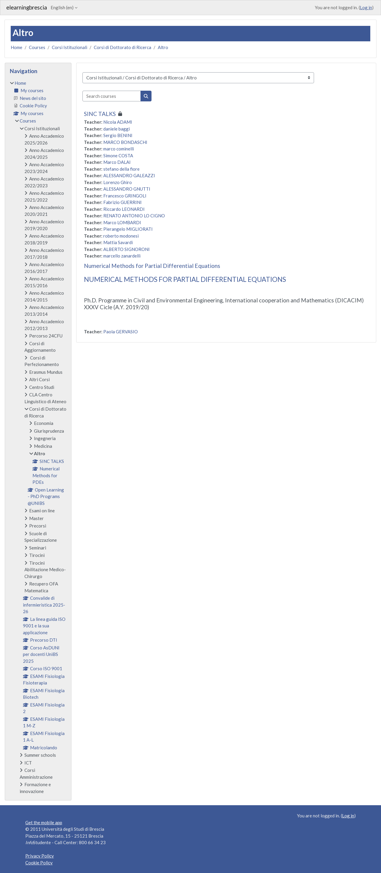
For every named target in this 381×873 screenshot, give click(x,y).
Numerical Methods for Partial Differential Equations (152, 265)
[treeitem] (38, 437)
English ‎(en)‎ (62, 7)
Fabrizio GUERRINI (122, 202)
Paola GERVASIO (120, 331)
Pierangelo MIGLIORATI (128, 229)
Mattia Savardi (118, 242)
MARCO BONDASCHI (125, 142)
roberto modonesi (121, 235)
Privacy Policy (39, 855)
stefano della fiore (121, 169)
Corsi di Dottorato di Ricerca (122, 47)
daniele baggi (116, 128)
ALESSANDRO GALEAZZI (129, 175)
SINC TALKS (100, 113)
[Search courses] (111, 96)
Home (16, 47)
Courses (37, 47)
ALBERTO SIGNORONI (126, 249)
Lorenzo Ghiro (117, 182)
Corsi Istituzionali (69, 47)
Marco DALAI (117, 162)
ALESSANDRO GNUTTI (126, 188)
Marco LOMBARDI (122, 222)
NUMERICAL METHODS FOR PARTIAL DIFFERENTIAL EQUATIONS (185, 279)
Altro (163, 47)
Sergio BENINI (117, 135)
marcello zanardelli (121, 255)
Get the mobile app (43, 822)
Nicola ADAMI (117, 122)
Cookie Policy (39, 862)
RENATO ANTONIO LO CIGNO (134, 215)
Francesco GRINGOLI (124, 195)
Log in (366, 7)
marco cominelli (118, 148)
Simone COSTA (118, 155)
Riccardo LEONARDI (124, 209)
